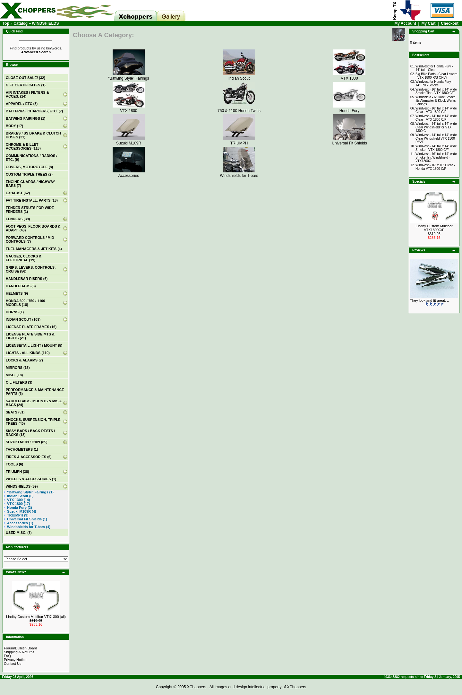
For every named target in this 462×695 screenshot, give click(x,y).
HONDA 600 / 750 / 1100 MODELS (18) (25, 303)
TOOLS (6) (14, 464)
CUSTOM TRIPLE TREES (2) (29, 174)
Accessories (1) (20, 523)
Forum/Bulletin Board (20, 648)
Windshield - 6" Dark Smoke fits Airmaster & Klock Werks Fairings (435, 100)
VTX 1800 (129, 108)
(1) (26, 85)
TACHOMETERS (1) (22, 449)
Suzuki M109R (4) (21, 511)
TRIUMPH (239, 140)
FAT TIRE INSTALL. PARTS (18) (32, 200)
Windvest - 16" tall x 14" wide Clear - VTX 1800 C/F (436, 110)
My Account (405, 23)
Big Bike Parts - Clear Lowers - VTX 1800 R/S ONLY (436, 75)
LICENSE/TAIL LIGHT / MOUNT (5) (34, 345)
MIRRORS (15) (18, 367)
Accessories (129, 173)
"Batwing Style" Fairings (128, 76)
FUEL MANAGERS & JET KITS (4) (34, 249)
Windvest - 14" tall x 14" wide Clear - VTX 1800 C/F (436, 117)
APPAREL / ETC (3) (22, 104)
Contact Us (12, 663)
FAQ (7, 656)
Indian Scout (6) (20, 496)
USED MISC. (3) (19, 532)
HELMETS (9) (17, 293)
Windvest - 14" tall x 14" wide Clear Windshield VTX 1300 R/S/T (436, 138)
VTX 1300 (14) (18, 500)
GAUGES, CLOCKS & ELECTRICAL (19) (23, 258)
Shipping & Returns (19, 652)
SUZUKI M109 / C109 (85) (26, 442)
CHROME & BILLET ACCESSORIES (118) (23, 146)
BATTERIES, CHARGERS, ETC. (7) (34, 111)
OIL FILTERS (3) (19, 382)
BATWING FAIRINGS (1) (25, 118)
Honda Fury (349, 108)
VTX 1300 (349, 76)
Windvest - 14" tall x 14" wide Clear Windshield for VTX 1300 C (436, 127)
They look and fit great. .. (429, 300)
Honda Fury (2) (19, 507)
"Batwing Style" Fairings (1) (30, 492)
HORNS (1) (15, 312)
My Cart (429, 23)
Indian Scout (239, 76)
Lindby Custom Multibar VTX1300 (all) (36, 617)
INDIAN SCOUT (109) (23, 319)
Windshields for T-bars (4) (28, 527)
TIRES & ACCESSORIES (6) (29, 457)
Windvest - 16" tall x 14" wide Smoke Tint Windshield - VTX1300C (436, 157)
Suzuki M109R (129, 140)
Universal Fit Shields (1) (27, 519)
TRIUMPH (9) (18, 515)
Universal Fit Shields (349, 140)
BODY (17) (14, 126)
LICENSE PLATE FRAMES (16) (31, 327)
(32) (25, 78)
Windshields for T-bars (239, 173)
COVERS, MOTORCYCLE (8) (29, 167)
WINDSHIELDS (45, 23)
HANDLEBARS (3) (21, 286)
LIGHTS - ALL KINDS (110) (28, 353)
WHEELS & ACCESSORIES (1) (31, 479)
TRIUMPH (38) (17, 471)
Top (6, 23)
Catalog (20, 23)
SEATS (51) (15, 412)
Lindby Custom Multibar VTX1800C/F (434, 228)
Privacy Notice (15, 660)
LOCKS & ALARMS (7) (24, 360)
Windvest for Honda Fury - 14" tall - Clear (434, 68)
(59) (22, 486)
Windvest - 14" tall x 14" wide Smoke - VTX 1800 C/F (436, 148)
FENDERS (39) (18, 219)
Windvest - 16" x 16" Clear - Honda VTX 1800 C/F (435, 166)
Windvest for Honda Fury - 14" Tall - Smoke (434, 83)
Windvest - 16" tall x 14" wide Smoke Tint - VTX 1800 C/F (436, 91)
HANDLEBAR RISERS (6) (26, 279)
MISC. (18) (14, 375)
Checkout (449, 23)
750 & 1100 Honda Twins (239, 108)
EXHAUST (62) (18, 193)
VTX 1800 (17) (18, 504)
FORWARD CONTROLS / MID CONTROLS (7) (30, 239)
